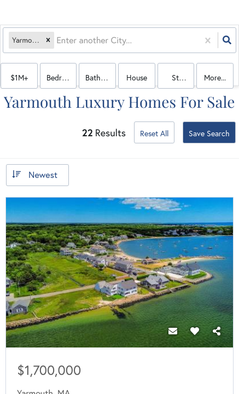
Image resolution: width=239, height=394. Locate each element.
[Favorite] (195, 331)
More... (215, 77)
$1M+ (19, 77)
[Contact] (173, 331)
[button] (48, 40)
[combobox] (57, 40)
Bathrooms (100, 77)
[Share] (217, 331)
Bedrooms (61, 77)
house (136, 77)
